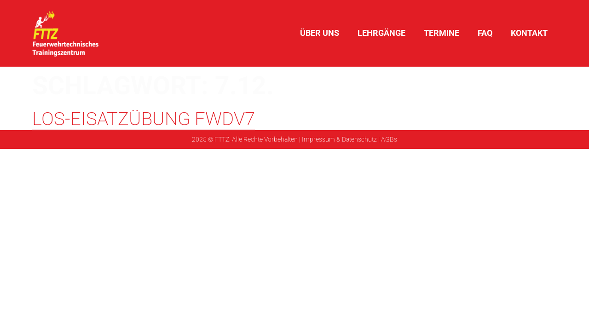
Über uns (319, 33)
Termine (441, 33)
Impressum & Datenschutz (339, 139)
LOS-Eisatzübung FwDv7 (143, 119)
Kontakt (529, 33)
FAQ (485, 33)
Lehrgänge (381, 33)
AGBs (389, 139)
